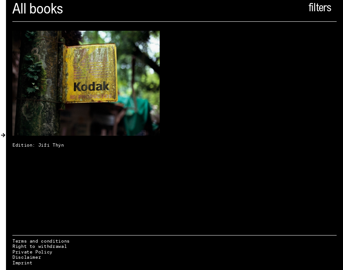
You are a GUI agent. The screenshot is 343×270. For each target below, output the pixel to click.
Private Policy (32, 251)
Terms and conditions (41, 240)
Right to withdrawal (39, 246)
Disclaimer (26, 257)
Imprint (22, 262)
